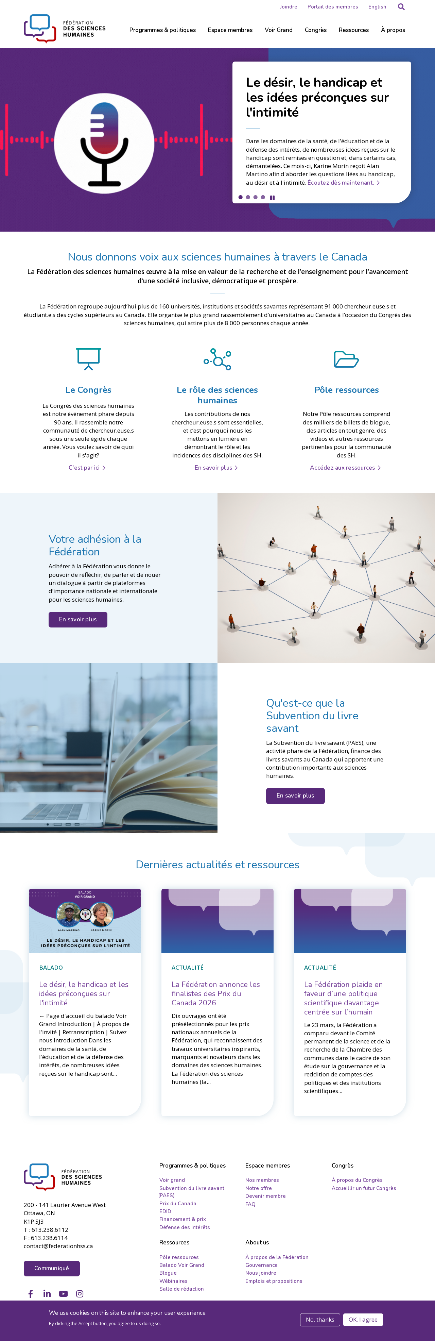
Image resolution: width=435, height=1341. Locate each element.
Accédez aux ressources (342, 467)
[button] (401, 7)
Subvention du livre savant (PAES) (191, 1194)
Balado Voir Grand (181, 1266)
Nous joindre (260, 1274)
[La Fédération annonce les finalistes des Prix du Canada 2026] (216, 993)
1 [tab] (240, 196)
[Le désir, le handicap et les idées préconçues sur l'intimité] (83, 993)
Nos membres (262, 1181)
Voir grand (172, 1181)
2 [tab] (247, 196)
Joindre (288, 6)
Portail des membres (333, 6)
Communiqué (51, 1268)
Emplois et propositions (273, 1282)
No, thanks (320, 1319)
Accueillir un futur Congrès (364, 1190)
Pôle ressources (179, 1258)
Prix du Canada (177, 1205)
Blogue (168, 1274)
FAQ (250, 1205)
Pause (272, 197)
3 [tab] (255, 196)
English (377, 6)
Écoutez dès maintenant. (341, 182)
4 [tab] (262, 196)
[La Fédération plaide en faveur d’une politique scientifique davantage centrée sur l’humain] (343, 998)
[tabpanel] (217, 139)
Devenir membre (265, 1197)
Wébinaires (173, 1282)
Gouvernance (261, 1266)
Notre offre (258, 1190)
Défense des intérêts (184, 1229)
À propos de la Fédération (277, 1258)
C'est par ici (84, 467)
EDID (165, 1213)
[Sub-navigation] (162, 34)
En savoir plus (213, 467)
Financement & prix (182, 1221)
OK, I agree (363, 1319)
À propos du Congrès (357, 1181)
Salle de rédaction (181, 1290)
